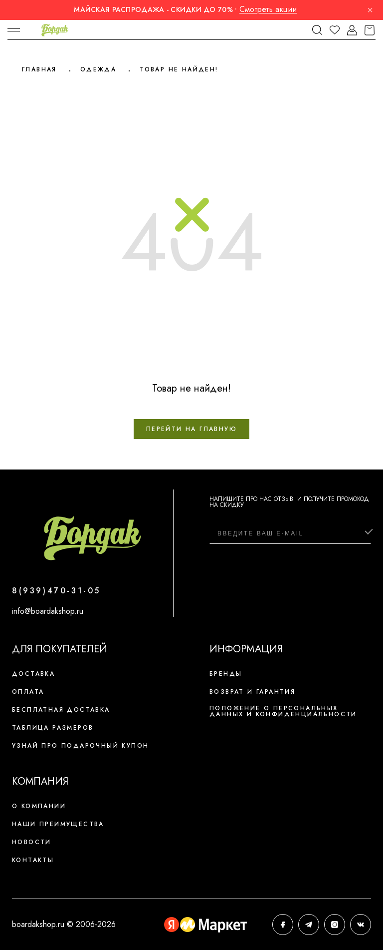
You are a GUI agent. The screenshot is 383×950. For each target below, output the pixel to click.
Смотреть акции (268, 9)
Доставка (33, 674)
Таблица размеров (52, 728)
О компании (39, 806)
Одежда (98, 69)
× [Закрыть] (370, 9)
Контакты (33, 860)
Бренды (225, 674)
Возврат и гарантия (252, 692)
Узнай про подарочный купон (80, 746)
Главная (39, 69)
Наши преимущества (58, 824)
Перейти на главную (191, 429)
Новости (31, 842)
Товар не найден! (179, 69)
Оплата (28, 692)
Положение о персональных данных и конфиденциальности (283, 711)
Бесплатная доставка (61, 710)
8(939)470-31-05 (56, 590)
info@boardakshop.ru (47, 611)
